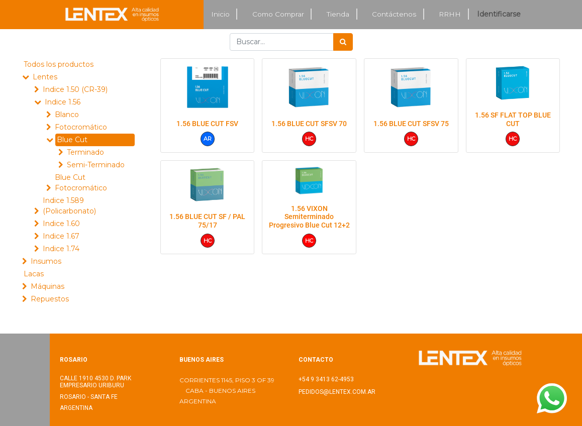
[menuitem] (220, 14)
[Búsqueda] (343, 42)
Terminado (85, 152)
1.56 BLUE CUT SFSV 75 (411, 124)
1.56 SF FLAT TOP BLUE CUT (513, 119)
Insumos (46, 261)
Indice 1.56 (62, 101)
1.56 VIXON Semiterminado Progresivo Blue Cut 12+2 (309, 217)
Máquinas (47, 286)
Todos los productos (58, 64)
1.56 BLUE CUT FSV (207, 124)
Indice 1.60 (61, 223)
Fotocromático (81, 127)
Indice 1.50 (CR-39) (75, 89)
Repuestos (50, 298)
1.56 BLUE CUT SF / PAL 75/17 (207, 220)
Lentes (45, 76)
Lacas (34, 273)
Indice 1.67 (61, 236)
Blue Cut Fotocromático (81, 182)
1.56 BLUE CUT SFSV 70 (309, 124)
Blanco (67, 114)
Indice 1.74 (61, 248)
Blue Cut (72, 139)
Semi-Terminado (96, 164)
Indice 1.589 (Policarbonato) (69, 206)
